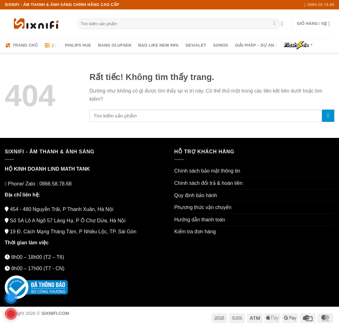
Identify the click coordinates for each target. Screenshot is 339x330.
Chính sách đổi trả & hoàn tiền (208, 183)
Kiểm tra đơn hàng (195, 231)
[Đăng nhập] (284, 24)
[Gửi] (274, 24)
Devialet (195, 45)
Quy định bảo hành (195, 195)
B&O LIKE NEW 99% (158, 45)
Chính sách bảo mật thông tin (207, 171)
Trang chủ (21, 45)
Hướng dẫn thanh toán (199, 219)
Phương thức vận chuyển (203, 207)
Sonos (220, 45)
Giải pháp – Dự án (256, 45)
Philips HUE (78, 45)
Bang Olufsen (114, 45)
